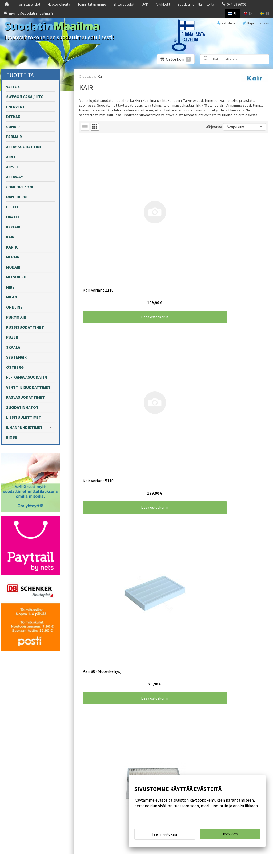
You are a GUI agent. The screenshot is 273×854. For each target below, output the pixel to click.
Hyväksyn (230, 835)
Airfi (10, 156)
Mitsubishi (16, 277)
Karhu (12, 247)
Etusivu (14, 738)
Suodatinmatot (22, 407)
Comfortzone (20, 186)
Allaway (14, 176)
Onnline (14, 307)
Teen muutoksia (164, 835)
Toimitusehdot (28, 4)
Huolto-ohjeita (59, 4)
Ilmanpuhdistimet (24, 427)
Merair (12, 256)
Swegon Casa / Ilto (25, 96)
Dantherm (16, 196)
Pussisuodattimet (25, 327)
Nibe (10, 287)
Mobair (13, 267)
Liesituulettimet (23, 417)
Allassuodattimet (25, 146)
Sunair (13, 126)
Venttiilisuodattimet (28, 387)
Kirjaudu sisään (258, 23)
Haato (12, 216)
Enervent (15, 106)
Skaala (13, 347)
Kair (10, 236)
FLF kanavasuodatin (26, 377)
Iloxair (13, 227)
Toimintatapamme (92, 4)
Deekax (13, 116)
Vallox (13, 86)
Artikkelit (163, 4)
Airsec (12, 166)
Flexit (12, 206)
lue (149, 761)
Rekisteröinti (230, 23)
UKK (145, 4)
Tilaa (98, 768)
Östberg (15, 367)
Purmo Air (16, 317)
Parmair (14, 136)
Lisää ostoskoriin (110, 228)
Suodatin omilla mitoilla (196, 4)
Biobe (11, 437)
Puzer (12, 337)
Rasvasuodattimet (25, 397)
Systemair (16, 357)
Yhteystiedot (124, 4)
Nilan (11, 297)
